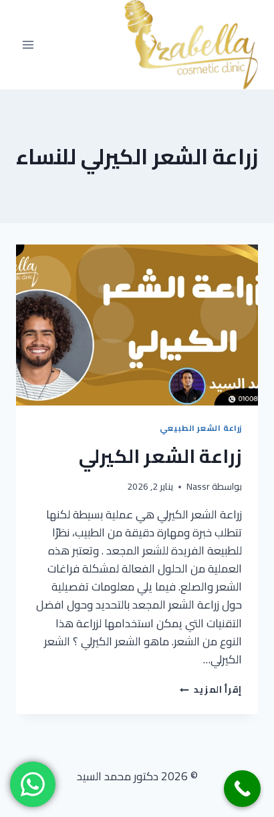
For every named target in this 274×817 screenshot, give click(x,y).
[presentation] (137, 324)
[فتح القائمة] (28, 44)
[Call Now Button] (242, 788)
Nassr (198, 486)
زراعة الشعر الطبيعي (201, 428)
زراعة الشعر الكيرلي (160, 456)
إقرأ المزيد (211, 689)
